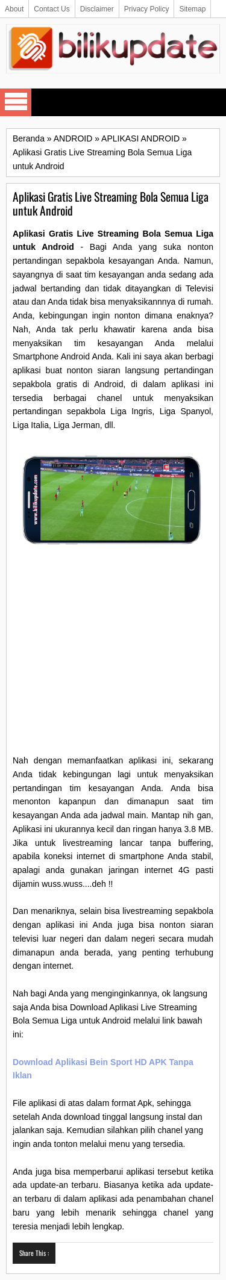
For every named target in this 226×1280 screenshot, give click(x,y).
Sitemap (192, 9)
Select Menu (15, 102)
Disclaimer (97, 9)
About (14, 9)
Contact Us (51, 9)
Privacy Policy (146, 9)
